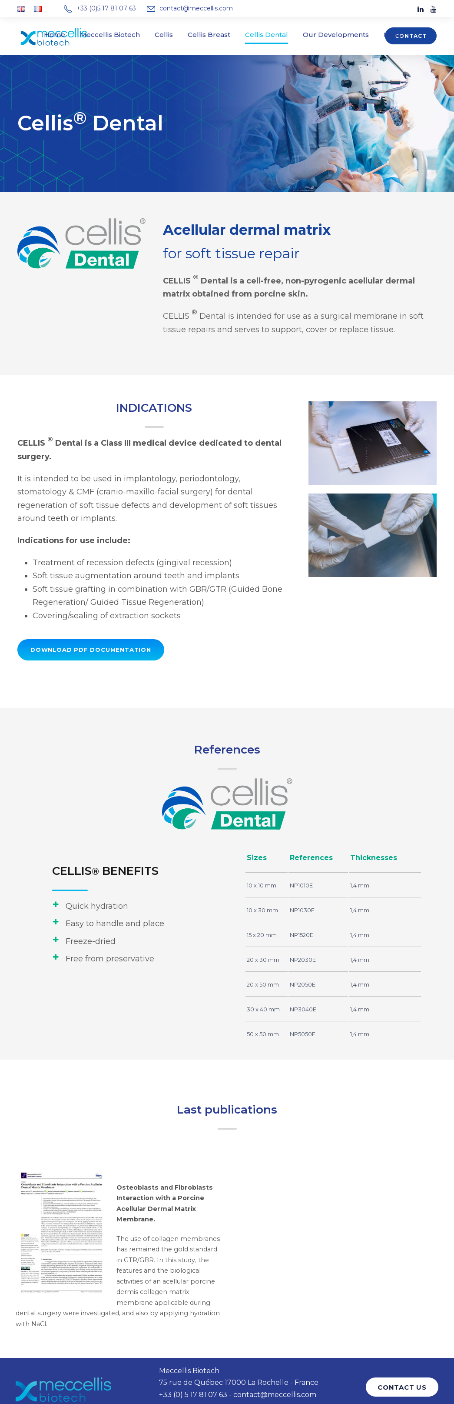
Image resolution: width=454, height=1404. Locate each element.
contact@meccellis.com (188, 8)
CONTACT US (404, 1350)
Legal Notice (188, 1371)
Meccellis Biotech (122, 34)
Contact (412, 36)
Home (74, 34)
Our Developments (323, 34)
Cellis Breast (211, 34)
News (373, 34)
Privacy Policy (232, 1371)
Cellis (170, 34)
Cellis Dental (263, 34)
